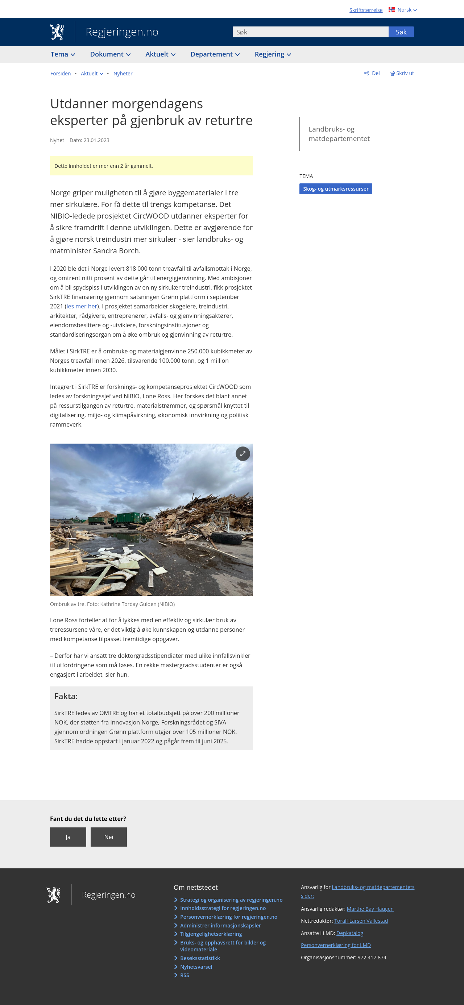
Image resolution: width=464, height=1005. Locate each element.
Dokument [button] (107, 54)
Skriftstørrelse (365, 10)
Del (375, 73)
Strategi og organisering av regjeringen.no (231, 899)
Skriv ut (405, 73)
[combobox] (311, 31)
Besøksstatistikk (200, 958)
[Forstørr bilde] (243, 454)
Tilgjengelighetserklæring (211, 933)
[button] (92, 73)
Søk (401, 32)
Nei (108, 837)
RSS (184, 975)
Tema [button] (60, 54)
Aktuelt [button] (158, 54)
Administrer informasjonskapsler (220, 925)
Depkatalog (349, 933)
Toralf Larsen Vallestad (361, 920)
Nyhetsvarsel (196, 966)
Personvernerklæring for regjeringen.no (228, 916)
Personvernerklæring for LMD (336, 945)
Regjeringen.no (117, 32)
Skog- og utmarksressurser (336, 188)
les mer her (81, 306)
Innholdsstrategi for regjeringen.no (223, 908)
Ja (68, 837)
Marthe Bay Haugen (370, 908)
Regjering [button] (270, 54)
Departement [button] (213, 54)
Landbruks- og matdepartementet (339, 134)
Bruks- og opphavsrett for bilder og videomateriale (223, 946)
